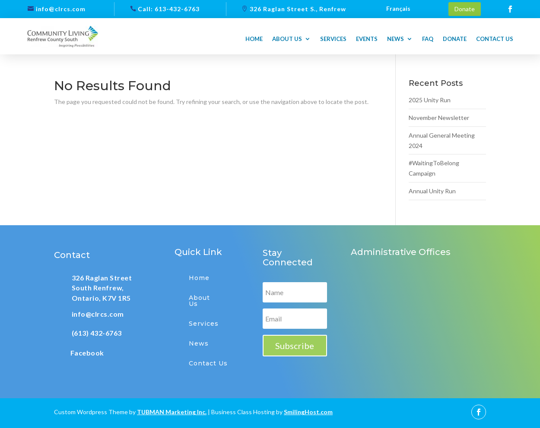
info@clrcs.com (61, 9)
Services (333, 38)
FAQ (427, 38)
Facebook (87, 353)
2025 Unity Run (430, 100)
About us (287, 38)
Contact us (494, 38)
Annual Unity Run (432, 191)
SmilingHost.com (308, 411)
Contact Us (208, 363)
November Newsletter (439, 117)
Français (398, 9)
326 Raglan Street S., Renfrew (298, 9)
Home (254, 38)
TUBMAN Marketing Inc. (171, 411)
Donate (464, 9)
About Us (199, 301)
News (395, 38)
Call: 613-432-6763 (169, 9)
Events (367, 38)
